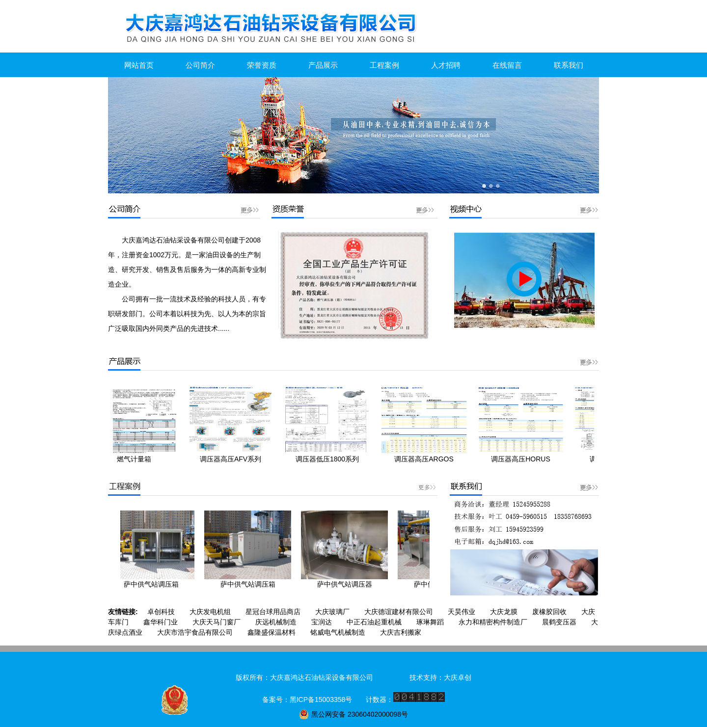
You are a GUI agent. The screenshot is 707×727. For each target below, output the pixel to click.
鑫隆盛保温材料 (271, 632)
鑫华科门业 (160, 622)
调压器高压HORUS (524, 459)
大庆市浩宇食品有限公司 (195, 632)
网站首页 (139, 65)
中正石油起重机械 (374, 622)
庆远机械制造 (276, 622)
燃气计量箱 (138, 459)
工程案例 (384, 65)
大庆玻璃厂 (332, 612)
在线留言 (507, 65)
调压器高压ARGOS (428, 459)
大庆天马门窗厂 (216, 622)
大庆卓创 (457, 677)
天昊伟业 (461, 612)
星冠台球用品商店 (272, 612)
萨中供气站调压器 (347, 584)
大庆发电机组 (210, 612)
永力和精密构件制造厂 (493, 622)
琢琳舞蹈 (430, 622)
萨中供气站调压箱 (154, 584)
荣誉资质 (261, 65)
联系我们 (568, 65)
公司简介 (200, 65)
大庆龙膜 (503, 612)
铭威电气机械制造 (337, 632)
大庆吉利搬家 (400, 632)
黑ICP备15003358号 (321, 699)
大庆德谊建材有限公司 (398, 612)
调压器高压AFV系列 (234, 459)
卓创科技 (161, 612)
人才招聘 (446, 65)
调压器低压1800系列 (331, 459)
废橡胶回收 (549, 612)
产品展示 (323, 65)
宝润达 (321, 622)
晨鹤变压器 (559, 622)
